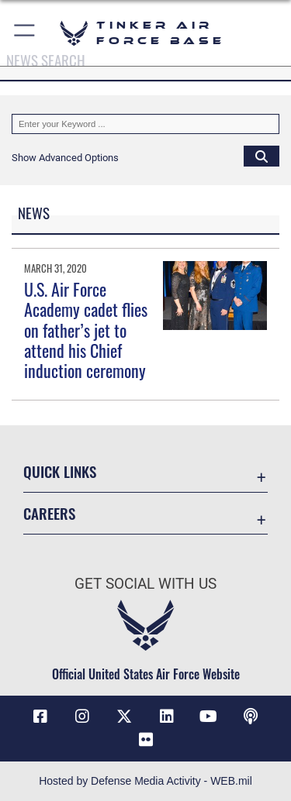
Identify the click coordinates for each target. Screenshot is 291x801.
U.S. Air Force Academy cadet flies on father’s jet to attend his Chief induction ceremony (85, 330)
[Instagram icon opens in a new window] (82, 716)
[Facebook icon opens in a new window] (40, 716)
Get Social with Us (145, 584)
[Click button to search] (261, 156)
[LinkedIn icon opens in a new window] (166, 716)
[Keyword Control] (145, 124)
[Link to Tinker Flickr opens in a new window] (146, 739)
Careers (49, 513)
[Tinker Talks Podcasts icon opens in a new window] (250, 716)
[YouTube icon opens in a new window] (208, 716)
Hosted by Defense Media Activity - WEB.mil (145, 781)
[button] (25, 33)
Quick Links (59, 471)
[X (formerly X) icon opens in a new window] (124, 716)
